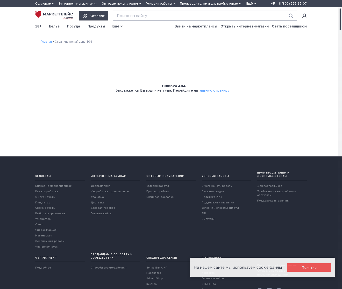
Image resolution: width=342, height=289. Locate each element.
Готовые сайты (101, 213)
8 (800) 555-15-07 (293, 3)
